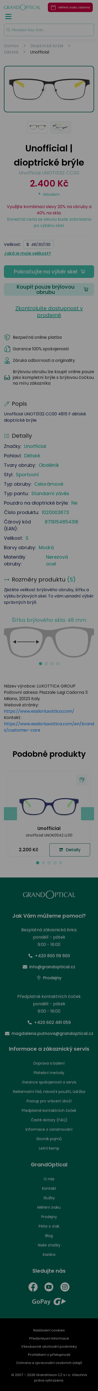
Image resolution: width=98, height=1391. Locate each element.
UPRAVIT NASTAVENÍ (48, 743)
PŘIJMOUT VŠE (48, 758)
